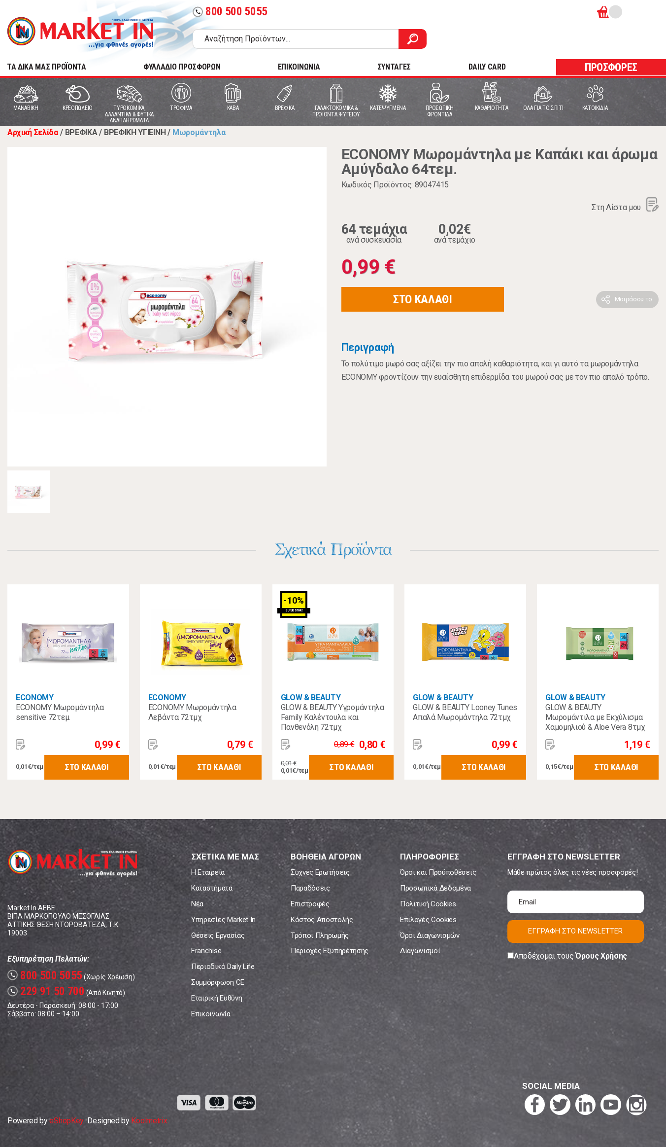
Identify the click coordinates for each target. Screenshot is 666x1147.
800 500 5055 (230, 11)
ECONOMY (35, 697)
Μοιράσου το (633, 299)
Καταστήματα (211, 888)
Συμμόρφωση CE (217, 982)
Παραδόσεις (310, 888)
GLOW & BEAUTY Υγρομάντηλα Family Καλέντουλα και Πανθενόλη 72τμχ (332, 717)
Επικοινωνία (210, 1013)
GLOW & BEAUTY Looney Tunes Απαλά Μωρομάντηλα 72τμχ (465, 712)
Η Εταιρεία (208, 872)
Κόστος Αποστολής (322, 919)
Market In (80, 32)
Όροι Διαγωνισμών (430, 935)
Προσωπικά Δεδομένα (435, 888)
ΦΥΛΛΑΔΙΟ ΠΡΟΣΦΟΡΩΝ (181, 67)
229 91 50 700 (46, 991)
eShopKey (66, 1120)
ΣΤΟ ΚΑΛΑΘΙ (422, 299)
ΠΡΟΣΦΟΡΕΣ (611, 67)
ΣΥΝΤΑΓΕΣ (394, 67)
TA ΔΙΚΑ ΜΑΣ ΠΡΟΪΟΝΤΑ (46, 67)
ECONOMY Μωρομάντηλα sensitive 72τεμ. (60, 712)
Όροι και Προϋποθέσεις (438, 872)
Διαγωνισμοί (420, 950)
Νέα (197, 903)
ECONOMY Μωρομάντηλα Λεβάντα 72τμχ (192, 712)
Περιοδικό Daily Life (223, 966)
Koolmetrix (149, 1120)
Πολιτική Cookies (428, 903)
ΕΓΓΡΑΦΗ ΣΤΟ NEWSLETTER (575, 931)
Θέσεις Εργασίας (217, 935)
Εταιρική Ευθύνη (216, 998)
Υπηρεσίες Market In (223, 919)
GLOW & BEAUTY (311, 697)
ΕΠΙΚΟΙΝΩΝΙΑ (299, 67)
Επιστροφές (310, 903)
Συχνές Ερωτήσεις (320, 872)
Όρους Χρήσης (601, 956)
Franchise (206, 950)
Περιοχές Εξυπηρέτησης (329, 950)
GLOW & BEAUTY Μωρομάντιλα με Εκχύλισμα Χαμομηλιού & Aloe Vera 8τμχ (595, 717)
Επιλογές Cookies (428, 919)
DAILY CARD (487, 67)
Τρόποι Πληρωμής (320, 935)
